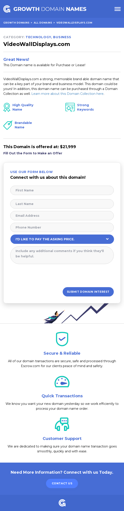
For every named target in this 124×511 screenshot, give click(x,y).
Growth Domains (16, 22)
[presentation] (44, 275)
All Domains (43, 22)
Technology (38, 37)
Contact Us (62, 483)
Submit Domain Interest (88, 291)
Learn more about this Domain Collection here (67, 94)
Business (62, 37)
